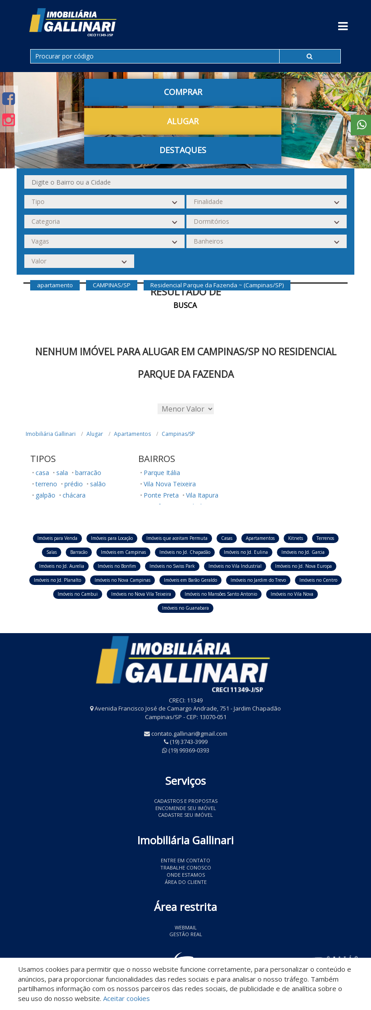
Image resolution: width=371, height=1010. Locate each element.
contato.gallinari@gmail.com (189, 733)
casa (42, 472)
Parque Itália (162, 472)
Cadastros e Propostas (185, 800)
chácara (74, 495)
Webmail (186, 927)
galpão (45, 495)
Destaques (182, 150)
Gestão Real (185, 934)
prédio (73, 484)
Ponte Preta (161, 495)
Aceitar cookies (126, 998)
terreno (46, 484)
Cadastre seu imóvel (185, 814)
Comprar (183, 91)
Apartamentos (132, 434)
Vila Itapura (202, 495)
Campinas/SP (178, 434)
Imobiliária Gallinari (51, 434)
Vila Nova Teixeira (170, 484)
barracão (88, 472)
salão (98, 484)
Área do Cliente (186, 882)
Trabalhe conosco (185, 867)
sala (62, 472)
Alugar (183, 121)
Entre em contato (185, 860)
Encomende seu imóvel (185, 808)
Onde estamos (186, 874)
